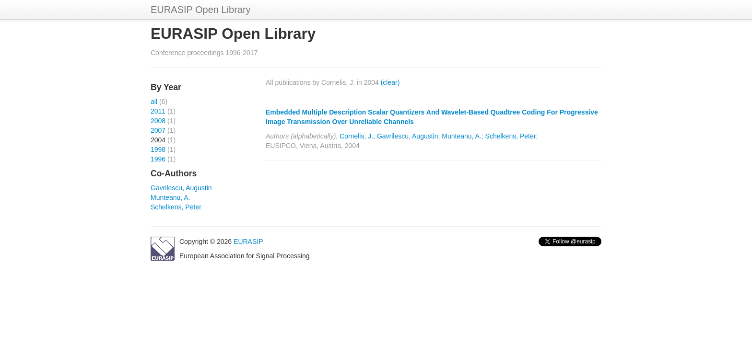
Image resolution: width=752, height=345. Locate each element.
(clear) (390, 82)
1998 (158, 149)
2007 (158, 130)
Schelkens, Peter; (511, 136)
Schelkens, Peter (176, 207)
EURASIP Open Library (201, 9)
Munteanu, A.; (462, 136)
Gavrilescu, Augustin (181, 188)
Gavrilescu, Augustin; (408, 136)
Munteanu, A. (170, 197)
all (154, 101)
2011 (158, 111)
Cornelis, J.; (357, 136)
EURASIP (248, 241)
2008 (158, 121)
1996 (158, 159)
